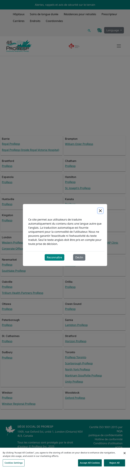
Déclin (79, 257)
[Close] (100, 210)
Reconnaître (54, 257)
